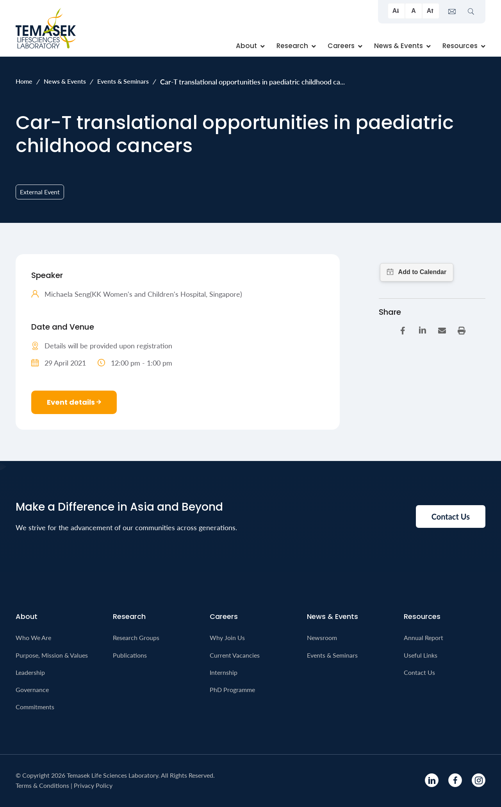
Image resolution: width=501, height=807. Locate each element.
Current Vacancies (235, 655)
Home (24, 81)
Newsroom (322, 637)
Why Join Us (227, 637)
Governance (32, 689)
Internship (223, 672)
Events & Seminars (123, 81)
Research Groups (136, 637)
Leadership (30, 672)
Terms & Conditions (42, 785)
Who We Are (33, 637)
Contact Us (419, 672)
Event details (74, 402)
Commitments (35, 706)
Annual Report (423, 637)
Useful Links (420, 655)
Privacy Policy (93, 785)
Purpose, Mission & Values (52, 655)
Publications (130, 655)
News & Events (65, 81)
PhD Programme (232, 689)
